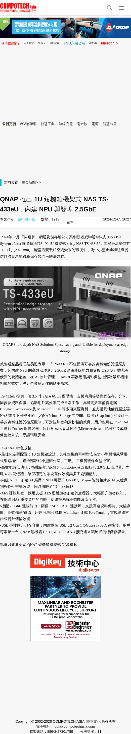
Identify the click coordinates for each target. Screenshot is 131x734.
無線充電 (66, 124)
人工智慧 (29, 43)
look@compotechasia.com (74, 726)
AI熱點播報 (11, 43)
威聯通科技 (26, 219)
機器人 (42, 43)
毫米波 (82, 124)
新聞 (32, 182)
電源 (95, 124)
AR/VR (93, 43)
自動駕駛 (55, 43)
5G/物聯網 (28, 124)
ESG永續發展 (74, 43)
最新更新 (9, 124)
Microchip (109, 43)
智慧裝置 (110, 124)
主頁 (25, 182)
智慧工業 (47, 124)
